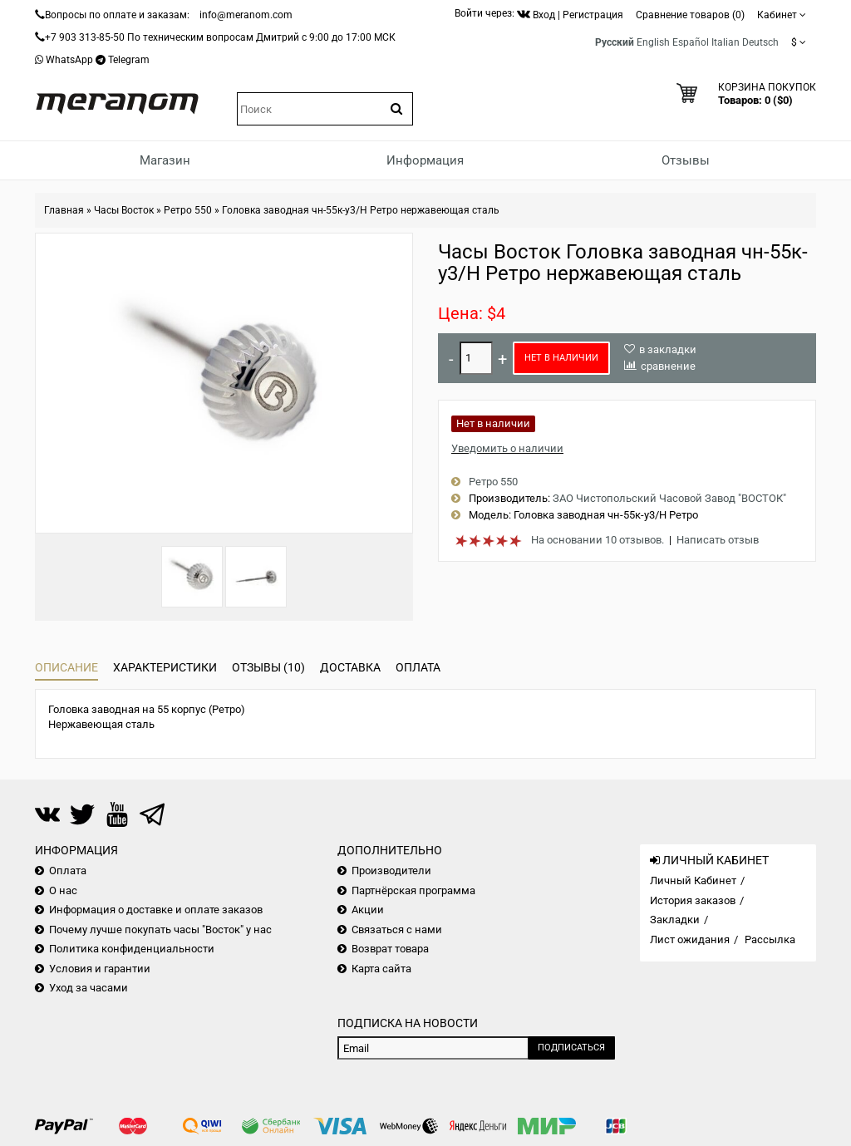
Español (690, 42)
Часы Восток (124, 210)
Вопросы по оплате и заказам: (117, 15)
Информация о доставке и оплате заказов (156, 909)
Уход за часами (88, 987)
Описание (66, 667)
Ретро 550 (188, 210)
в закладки (667, 349)
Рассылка (770, 939)
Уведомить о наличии (507, 448)
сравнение (668, 366)
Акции (368, 909)
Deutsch (760, 42)
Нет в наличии (561, 357)
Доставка (350, 667)
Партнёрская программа (413, 890)
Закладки (675, 919)
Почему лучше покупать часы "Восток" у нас (160, 929)
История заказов (692, 900)
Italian (725, 42)
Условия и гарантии (99, 968)
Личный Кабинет (693, 880)
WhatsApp (69, 60)
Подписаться (571, 1047)
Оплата (418, 667)
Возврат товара (390, 948)
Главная (64, 210)
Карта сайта (381, 968)
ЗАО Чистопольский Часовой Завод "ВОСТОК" (669, 498)
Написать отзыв (717, 540)
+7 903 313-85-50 (85, 37)
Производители (391, 870)
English (653, 42)
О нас (63, 890)
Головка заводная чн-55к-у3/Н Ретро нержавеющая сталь (360, 210)
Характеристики (165, 667)
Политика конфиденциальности (131, 948)
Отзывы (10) (268, 667)
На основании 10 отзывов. (597, 540)
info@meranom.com (246, 15)
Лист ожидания (690, 939)
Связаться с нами (397, 929)
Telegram (129, 60)
